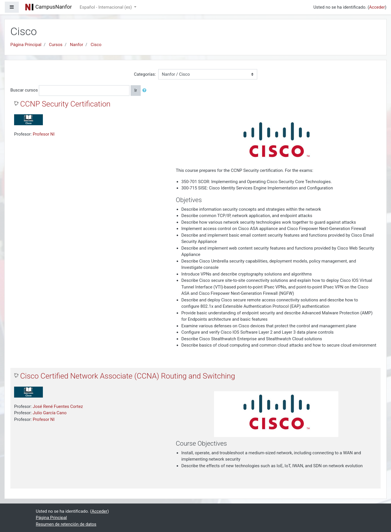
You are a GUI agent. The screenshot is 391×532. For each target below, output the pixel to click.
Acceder (377, 7)
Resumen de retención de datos (66, 524)
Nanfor (76, 44)
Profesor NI (44, 134)
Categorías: (145, 74)
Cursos (55, 44)
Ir (135, 90)
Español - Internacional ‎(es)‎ (106, 7)
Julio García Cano (50, 412)
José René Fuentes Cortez (58, 406)
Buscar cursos (24, 90)
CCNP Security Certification (65, 104)
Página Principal (25, 44)
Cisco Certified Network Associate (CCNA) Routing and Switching (127, 376)
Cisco (96, 44)
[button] (145, 90)
